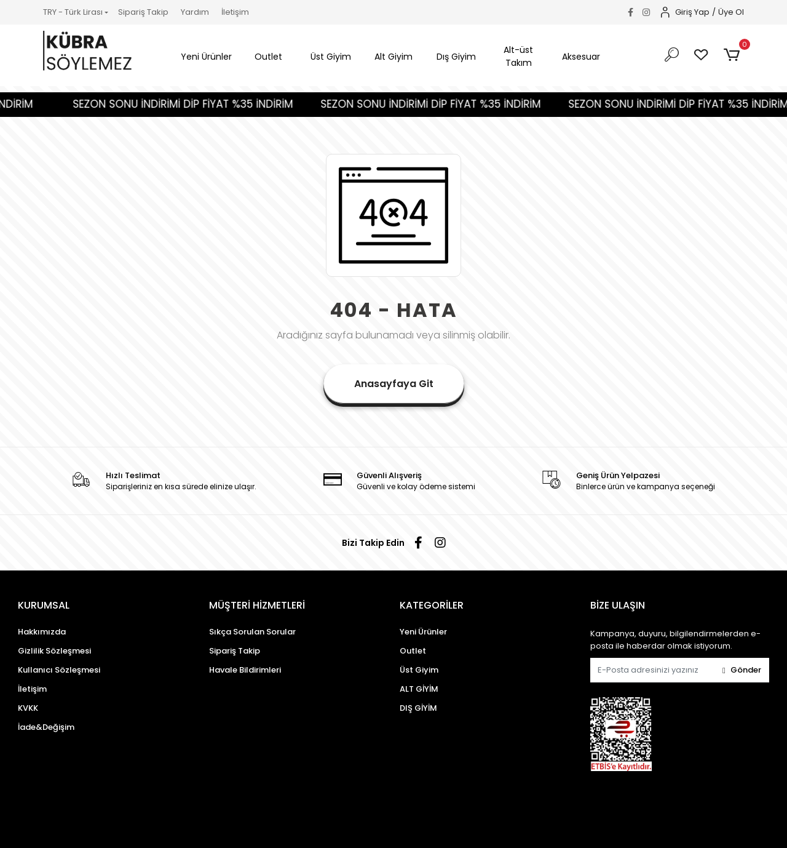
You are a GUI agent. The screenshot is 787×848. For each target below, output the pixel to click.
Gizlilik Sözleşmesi (54, 651)
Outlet (413, 651)
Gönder (741, 670)
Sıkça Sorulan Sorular (252, 632)
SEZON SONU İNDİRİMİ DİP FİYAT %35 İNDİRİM (196, 104)
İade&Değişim (46, 727)
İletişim (235, 12)
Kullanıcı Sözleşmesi (59, 670)
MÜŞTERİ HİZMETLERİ (257, 605)
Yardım (195, 12)
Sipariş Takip (143, 12)
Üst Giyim (419, 670)
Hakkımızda (42, 632)
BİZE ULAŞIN (617, 605)
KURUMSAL (43, 605)
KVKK (28, 708)
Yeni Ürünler (423, 632)
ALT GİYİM (419, 689)
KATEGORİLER (432, 605)
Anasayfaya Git (393, 384)
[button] (206, 57)
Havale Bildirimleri (245, 670)
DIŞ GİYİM (418, 708)
